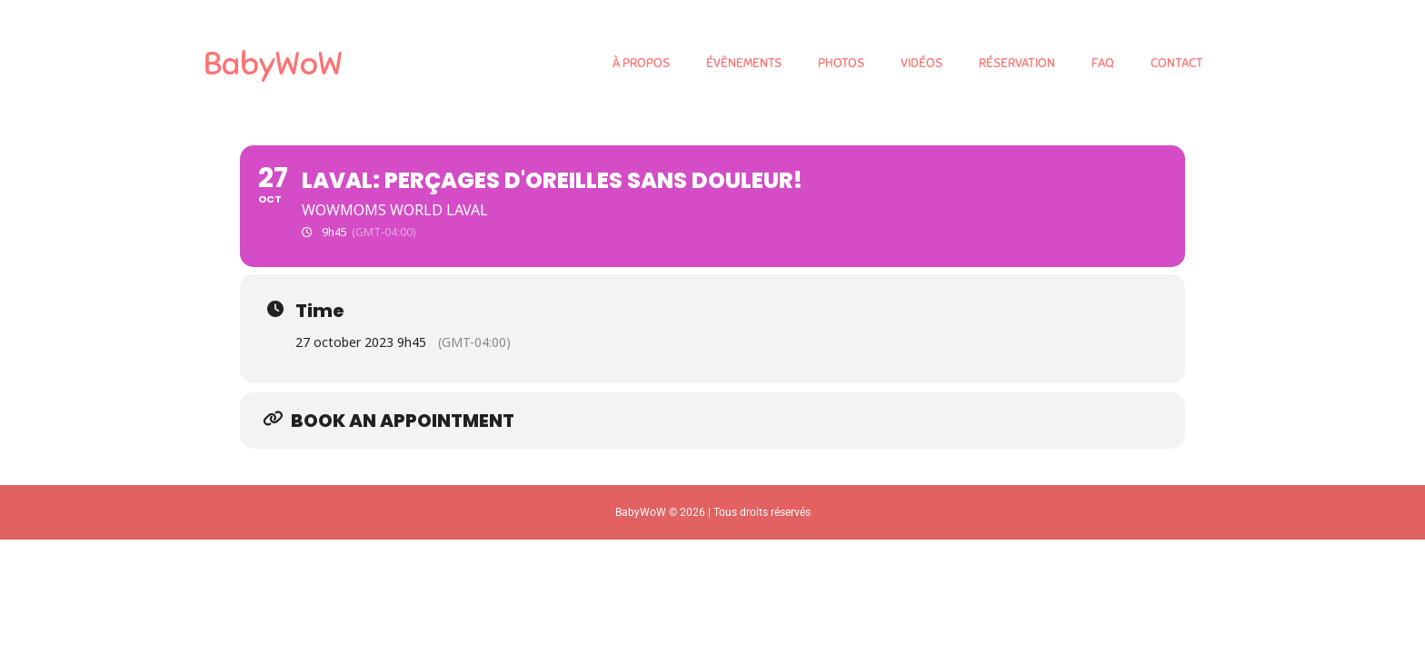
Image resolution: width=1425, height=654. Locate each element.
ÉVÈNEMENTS (744, 63)
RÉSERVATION (1017, 63)
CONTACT (1177, 63)
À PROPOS (641, 63)
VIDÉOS (921, 63)
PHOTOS (841, 63)
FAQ (1102, 63)
